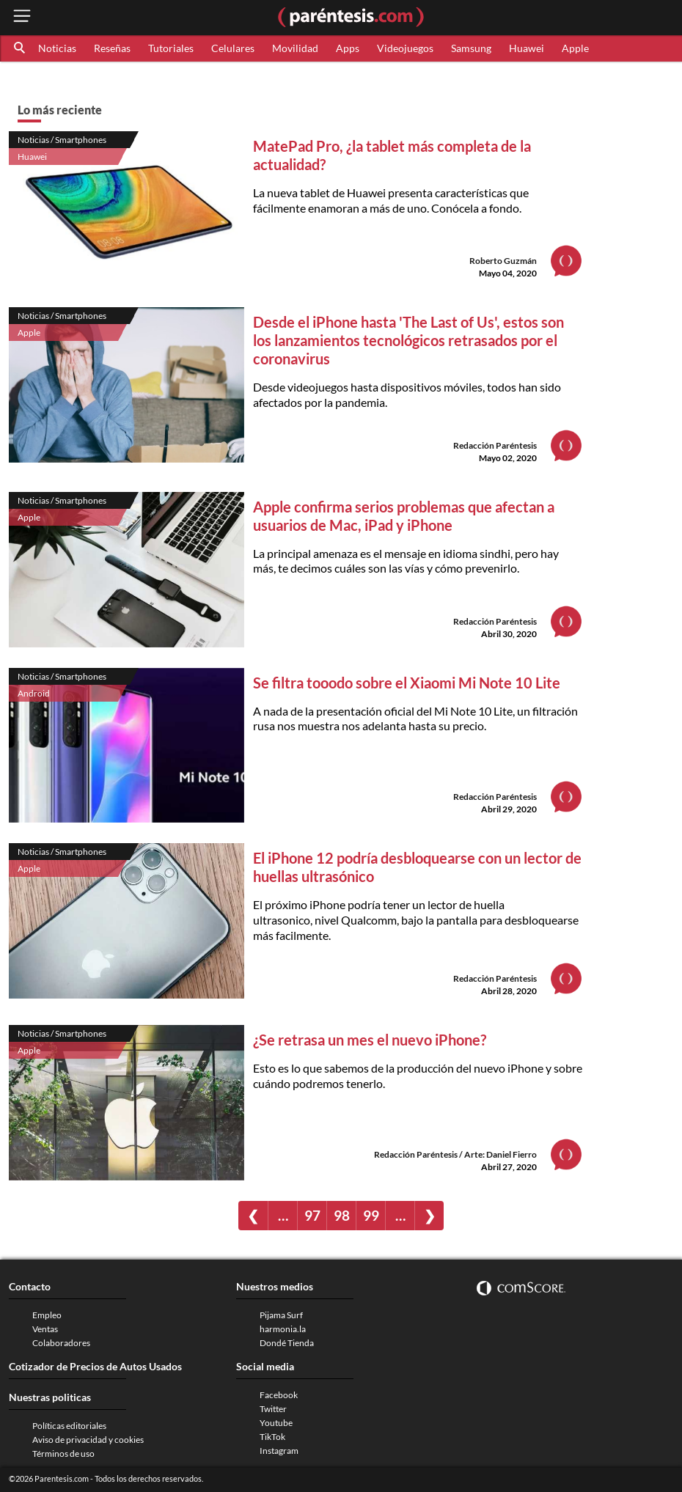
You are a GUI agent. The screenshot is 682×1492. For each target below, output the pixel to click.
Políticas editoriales (69, 1425)
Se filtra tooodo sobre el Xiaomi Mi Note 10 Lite (408, 682)
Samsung (471, 48)
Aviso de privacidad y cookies (88, 1439)
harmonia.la (283, 1328)
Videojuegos (405, 48)
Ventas (45, 1328)
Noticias (57, 48)
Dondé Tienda (287, 1342)
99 (371, 1215)
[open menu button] (22, 17)
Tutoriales (171, 48)
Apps (347, 48)
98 (342, 1215)
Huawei (526, 48)
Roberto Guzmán (503, 260)
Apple (575, 48)
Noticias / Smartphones (62, 139)
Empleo (47, 1314)
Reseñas (112, 48)
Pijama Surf (281, 1314)
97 (312, 1215)
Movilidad (295, 48)
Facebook (279, 1394)
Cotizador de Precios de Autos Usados (95, 1366)
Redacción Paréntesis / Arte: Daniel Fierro (455, 1154)
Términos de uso (63, 1453)
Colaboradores (61, 1342)
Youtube (276, 1422)
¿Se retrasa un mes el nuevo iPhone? (369, 1039)
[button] (20, 48)
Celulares (232, 48)
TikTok (272, 1436)
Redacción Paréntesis (495, 445)
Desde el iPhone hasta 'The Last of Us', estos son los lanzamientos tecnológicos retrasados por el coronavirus (408, 340)
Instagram (279, 1450)
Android (34, 693)
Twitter (273, 1408)
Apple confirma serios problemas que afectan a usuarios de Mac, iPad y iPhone (403, 516)
